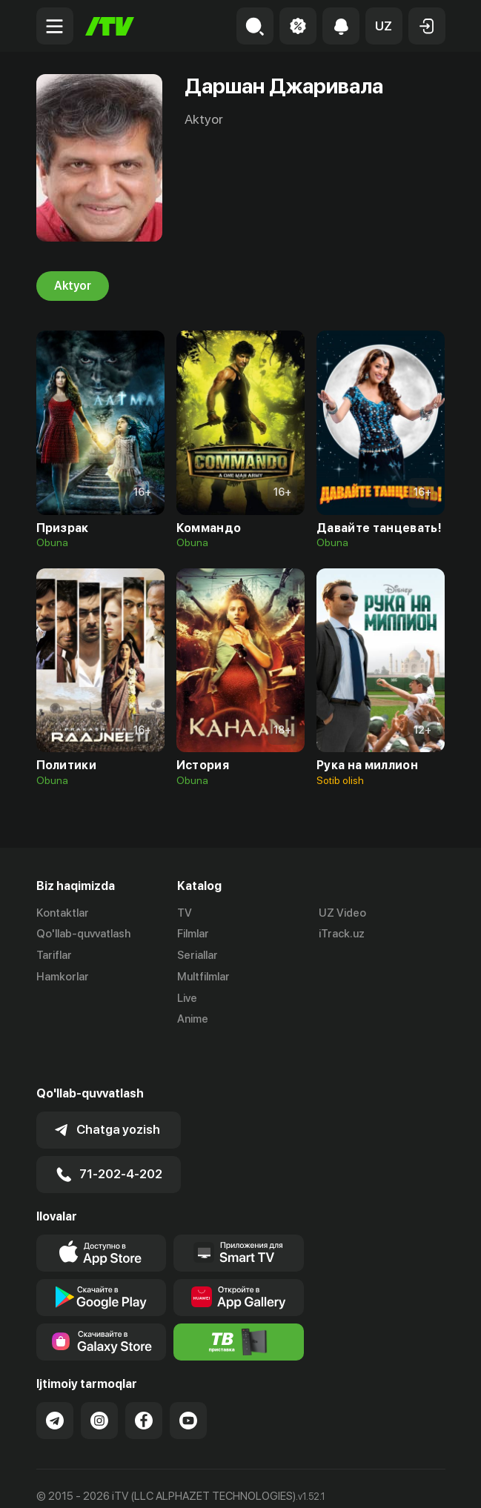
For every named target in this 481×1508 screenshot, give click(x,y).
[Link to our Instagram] (99, 1379)
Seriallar (197, 956)
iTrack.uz (342, 934)
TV (184, 913)
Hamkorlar (62, 976)
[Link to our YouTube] (188, 1379)
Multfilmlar (203, 976)
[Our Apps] (238, 1212)
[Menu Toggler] (54, 25)
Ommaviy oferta (76, 1480)
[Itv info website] (238, 1301)
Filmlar (193, 934)
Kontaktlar (62, 913)
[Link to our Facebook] (143, 1379)
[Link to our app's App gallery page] (238, 1256)
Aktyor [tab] (72, 286)
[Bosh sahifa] (109, 26)
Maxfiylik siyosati (177, 1480)
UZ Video (342, 913)
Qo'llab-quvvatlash (83, 934)
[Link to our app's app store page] (101, 1212)
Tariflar (54, 956)
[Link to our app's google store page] (101, 1256)
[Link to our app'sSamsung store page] (101, 1301)
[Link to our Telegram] (54, 1379)
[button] (383, 25)
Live (187, 998)
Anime (192, 1019)
